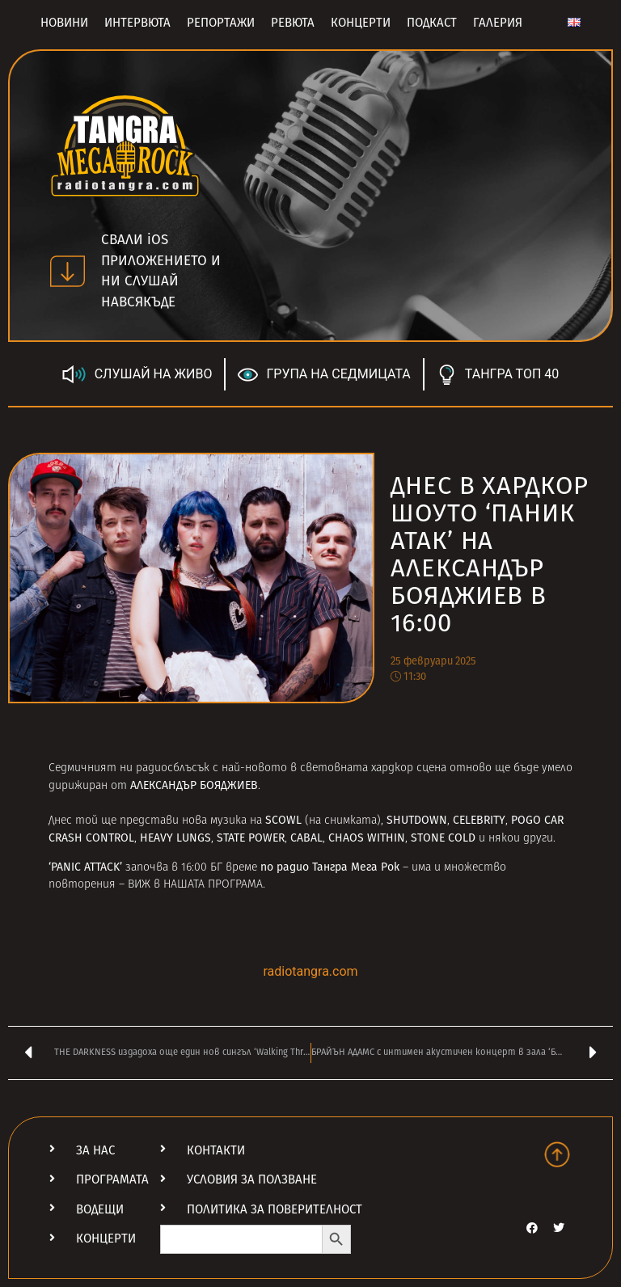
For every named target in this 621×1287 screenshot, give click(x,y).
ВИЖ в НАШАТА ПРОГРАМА (195, 885)
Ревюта (293, 22)
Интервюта (137, 22)
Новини (64, 22)
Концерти (361, 22)
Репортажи (221, 22)
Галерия (497, 22)
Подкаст (432, 22)
